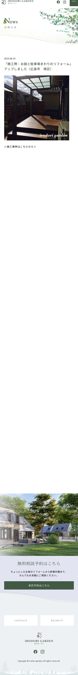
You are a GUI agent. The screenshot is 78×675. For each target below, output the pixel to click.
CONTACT (21, 620)
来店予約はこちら (39, 585)
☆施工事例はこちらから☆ (20, 148)
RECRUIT (57, 620)
